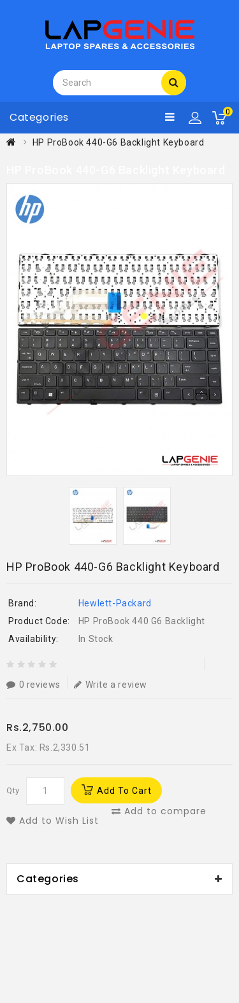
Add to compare (159, 811)
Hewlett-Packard (115, 603)
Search (174, 82)
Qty (13, 790)
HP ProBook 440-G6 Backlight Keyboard (119, 142)
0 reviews (33, 684)
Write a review (110, 684)
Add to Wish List (52, 820)
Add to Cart (124, 791)
